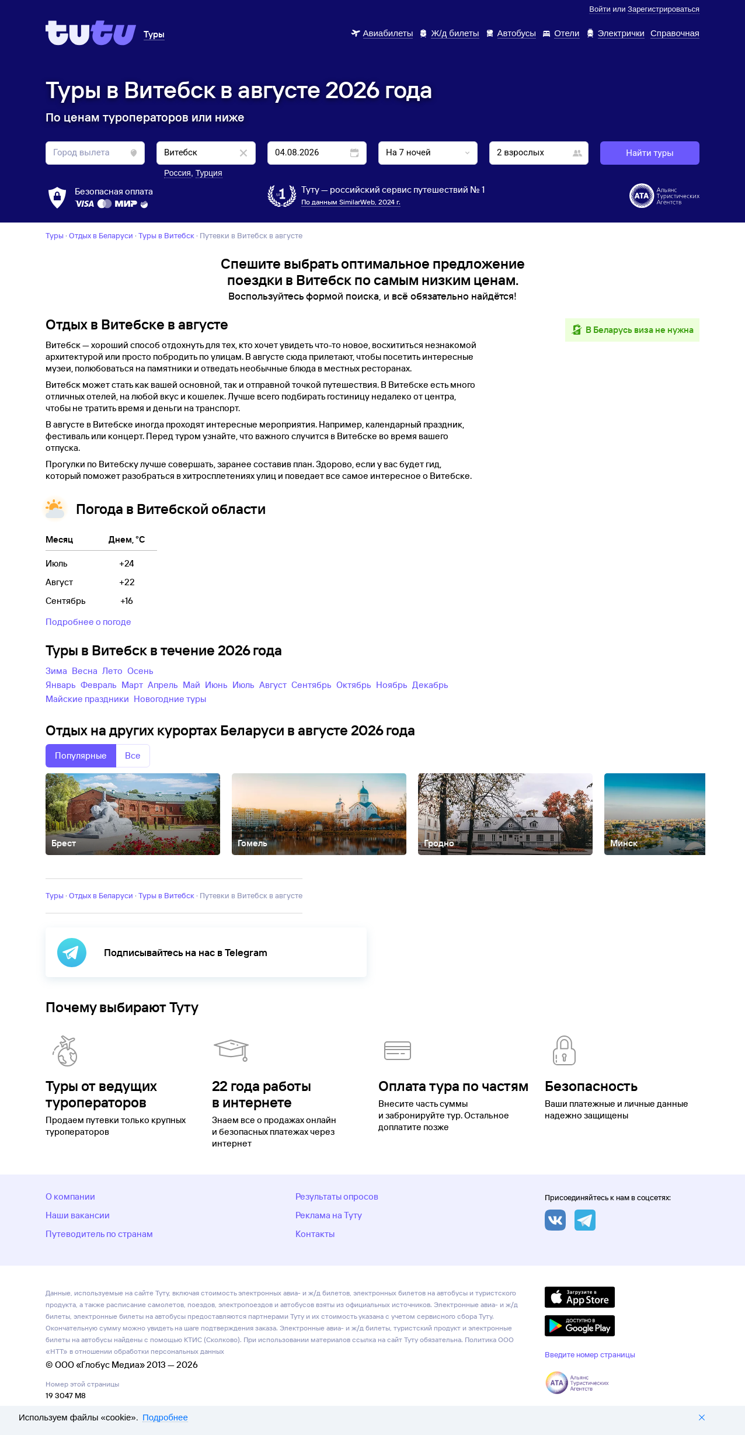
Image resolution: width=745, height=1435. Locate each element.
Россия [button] (177, 173)
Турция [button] (209, 173)
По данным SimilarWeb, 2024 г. (351, 201)
